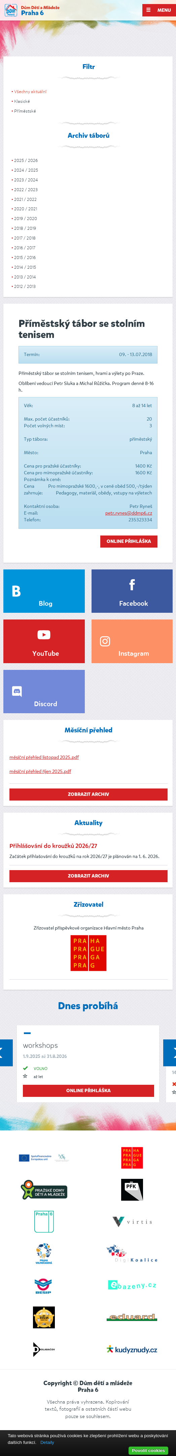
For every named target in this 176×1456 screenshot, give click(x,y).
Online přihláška (129, 541)
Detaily (47, 1442)
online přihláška (88, 1090)
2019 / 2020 (25, 218)
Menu (158, 10)
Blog (45, 604)
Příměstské (25, 111)
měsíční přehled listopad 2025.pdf (44, 757)
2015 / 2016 (25, 257)
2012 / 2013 (25, 286)
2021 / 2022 (25, 199)
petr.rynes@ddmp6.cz (128, 513)
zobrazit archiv (88, 794)
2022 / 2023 (26, 189)
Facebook (133, 604)
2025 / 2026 (26, 160)
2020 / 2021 (25, 209)
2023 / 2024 (26, 180)
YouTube (45, 654)
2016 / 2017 (24, 248)
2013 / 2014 (25, 277)
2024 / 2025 (26, 170)
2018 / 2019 (25, 228)
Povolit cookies (148, 1450)
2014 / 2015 (25, 267)
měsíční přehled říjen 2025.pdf (40, 771)
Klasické (22, 101)
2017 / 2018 (25, 238)
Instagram (133, 654)
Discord (45, 704)
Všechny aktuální (30, 91)
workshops (40, 1045)
